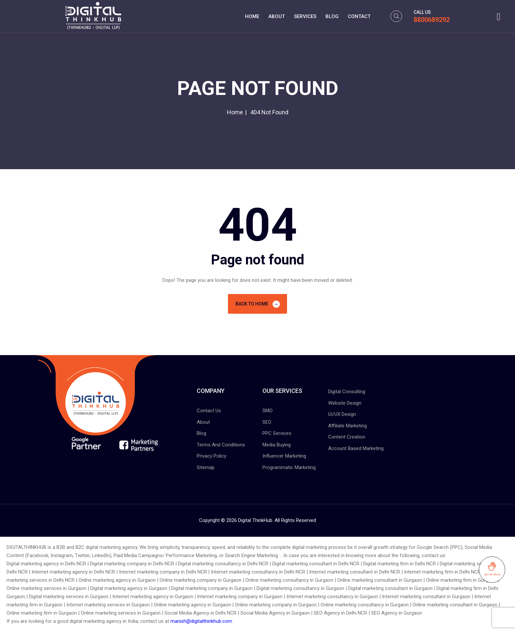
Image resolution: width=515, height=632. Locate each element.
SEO (266, 422)
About (276, 16)
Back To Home (257, 304)
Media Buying (276, 445)
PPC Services (276, 433)
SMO (267, 411)
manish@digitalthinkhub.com (201, 621)
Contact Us (209, 411)
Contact (359, 16)
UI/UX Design (342, 414)
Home (252, 16)
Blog (332, 16)
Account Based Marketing (356, 448)
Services (305, 16)
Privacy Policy (211, 456)
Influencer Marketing (284, 456)
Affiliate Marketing (347, 426)
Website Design (344, 403)
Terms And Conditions (221, 445)
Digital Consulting (346, 392)
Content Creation (346, 437)
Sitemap (205, 467)
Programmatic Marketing (289, 467)
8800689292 (432, 20)
